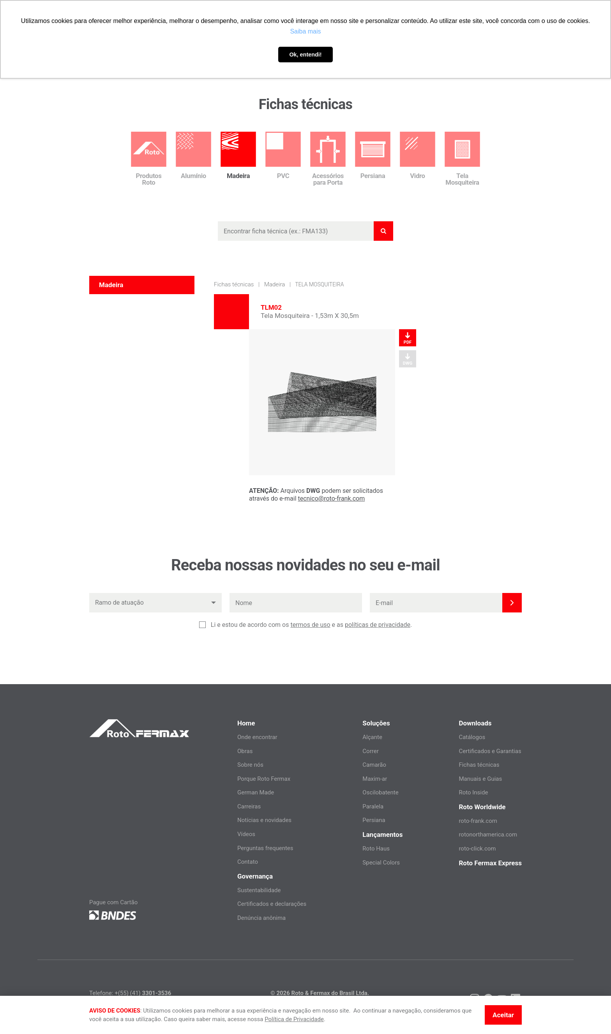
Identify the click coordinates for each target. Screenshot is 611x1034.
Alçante (372, 737)
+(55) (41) (143, 993)
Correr (370, 751)
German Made (255, 792)
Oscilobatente (380, 792)
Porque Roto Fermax (263, 778)
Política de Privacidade (294, 1019)
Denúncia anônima (261, 917)
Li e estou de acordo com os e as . (311, 624)
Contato (247, 861)
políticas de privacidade (377, 624)
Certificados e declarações (271, 903)
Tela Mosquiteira (319, 284)
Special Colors (381, 862)
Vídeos (246, 834)
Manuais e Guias (480, 778)
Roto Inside (473, 792)
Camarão (374, 764)
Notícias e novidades (264, 820)
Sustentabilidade (259, 890)
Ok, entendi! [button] (305, 54)
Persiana (373, 820)
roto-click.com (477, 848)
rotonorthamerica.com (488, 834)
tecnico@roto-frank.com (331, 498)
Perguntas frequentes (265, 848)
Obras (245, 751)
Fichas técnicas (234, 284)
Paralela (372, 806)
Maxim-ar (374, 778)
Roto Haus (376, 848)
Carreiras (249, 806)
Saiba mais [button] (305, 31)
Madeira (274, 284)
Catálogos (472, 737)
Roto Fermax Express (490, 863)
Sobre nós (250, 764)
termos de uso (310, 624)
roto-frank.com (478, 820)
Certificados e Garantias (490, 751)
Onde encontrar (257, 737)
